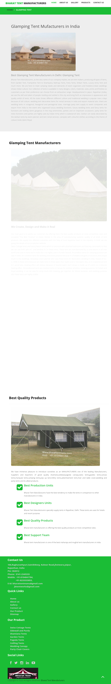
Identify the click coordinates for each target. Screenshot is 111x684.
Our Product (16, 611)
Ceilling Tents (17, 643)
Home (53, 2)
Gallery (74, 2)
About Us (64, 2)
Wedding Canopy (18, 646)
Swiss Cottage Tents (20, 627)
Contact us (98, 2)
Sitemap (14, 614)
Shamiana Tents (18, 633)
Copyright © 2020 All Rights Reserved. (24, 675)
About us (14, 601)
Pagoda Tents (17, 639)
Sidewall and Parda (20, 630)
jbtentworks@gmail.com (26, 586)
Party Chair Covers (19, 649)
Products (85, 2)
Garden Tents (17, 636)
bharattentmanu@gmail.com (27, 583)
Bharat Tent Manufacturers (53, 680)
